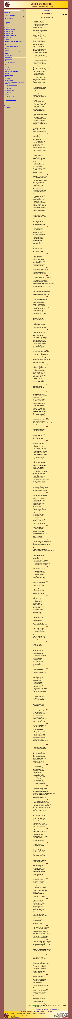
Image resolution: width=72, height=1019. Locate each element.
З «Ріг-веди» (8, 75)
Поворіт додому (9, 61)
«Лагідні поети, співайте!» (11, 77)
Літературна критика (11, 37)
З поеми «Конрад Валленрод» (12, 49)
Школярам (7, 117)
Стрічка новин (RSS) (9, 15)
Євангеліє (9, 96)
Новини (8, 22)
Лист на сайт (7, 12)
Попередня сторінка (40, 1009)
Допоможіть (36, 1011)
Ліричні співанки (9, 59)
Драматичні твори (10, 30)
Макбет (7, 102)
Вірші (7, 26)
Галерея (8, 111)
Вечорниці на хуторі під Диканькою (13, 43)
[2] (13, 104)
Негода (7, 71)
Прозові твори (9, 32)
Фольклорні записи (11, 106)
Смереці (18, 1017)
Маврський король (9, 87)
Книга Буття (8, 79)
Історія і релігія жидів (12, 92)
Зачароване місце (9, 47)
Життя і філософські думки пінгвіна (13, 55)
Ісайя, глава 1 (8, 83)
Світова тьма (8, 63)
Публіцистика (9, 35)
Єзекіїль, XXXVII (9, 81)
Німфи (6, 57)
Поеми (7, 28)
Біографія (8, 24)
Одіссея (7, 51)
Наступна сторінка (54, 1009)
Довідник (6, 115)
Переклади (8, 41)
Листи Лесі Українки (11, 109)
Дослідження (9, 113)
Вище (47, 1009)
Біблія (8, 94)
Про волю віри (10, 98)
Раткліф (7, 65)
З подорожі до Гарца (10, 67)
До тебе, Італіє (8, 73)
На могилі (9, 100)
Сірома (7, 53)
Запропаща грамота (10, 45)
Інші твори (8, 39)
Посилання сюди (8, 18)
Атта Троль (8, 85)
